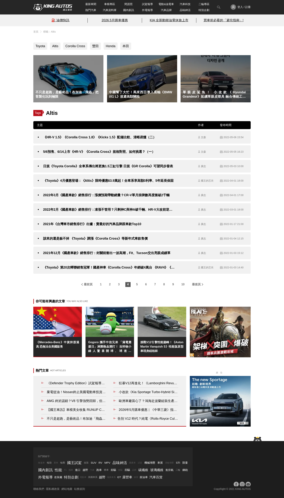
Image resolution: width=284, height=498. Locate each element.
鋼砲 (185, 469)
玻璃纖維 (156, 470)
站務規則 (79, 488)
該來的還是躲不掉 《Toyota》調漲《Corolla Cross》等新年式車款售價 (95, 238)
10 (183, 284)
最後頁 (196, 284)
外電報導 (147, 10)
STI (178, 462)
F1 (65, 470)
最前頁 (88, 284)
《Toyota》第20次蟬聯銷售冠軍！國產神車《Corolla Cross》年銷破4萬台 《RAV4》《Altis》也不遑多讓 (109, 267)
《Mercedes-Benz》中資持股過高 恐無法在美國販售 (57, 344)
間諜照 (128, 4)
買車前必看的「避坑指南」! (224, 20)
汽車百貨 (155, 477)
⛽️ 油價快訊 (60, 20)
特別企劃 (204, 10)
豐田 (95, 46)
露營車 (127, 477)
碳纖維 (143, 470)
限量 (185, 462)
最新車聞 (90, 4)
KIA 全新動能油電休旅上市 (169, 20)
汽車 (92, 470)
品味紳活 (185, 10)
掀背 (136, 477)
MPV (107, 462)
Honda (110, 46)
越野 (85, 469)
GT (119, 477)
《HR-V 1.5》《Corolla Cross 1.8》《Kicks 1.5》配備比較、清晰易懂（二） (99, 137)
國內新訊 (128, 10)
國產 (71, 470)
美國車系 (92, 477)
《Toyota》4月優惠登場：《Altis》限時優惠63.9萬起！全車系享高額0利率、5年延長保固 (108, 180)
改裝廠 (58, 477)
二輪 (178, 470)
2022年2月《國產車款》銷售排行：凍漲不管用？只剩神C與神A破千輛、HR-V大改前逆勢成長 (109, 209)
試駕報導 (147, 4)
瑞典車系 (111, 477)
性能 (58, 470)
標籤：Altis (49, 31)
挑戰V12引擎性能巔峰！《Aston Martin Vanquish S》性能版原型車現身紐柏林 (161, 346)
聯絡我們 (38, 488)
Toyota (40, 46)
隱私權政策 (53, 488)
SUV (93, 462)
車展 (160, 462)
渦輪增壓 (169, 462)
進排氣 (169, 469)
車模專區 (109, 4)
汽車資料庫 (109, 10)
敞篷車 (41, 462)
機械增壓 (149, 462)
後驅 (120, 470)
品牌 (134, 470)
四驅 (127, 469)
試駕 (140, 462)
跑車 (99, 469)
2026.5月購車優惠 (115, 20)
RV (100, 462)
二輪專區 (204, 4)
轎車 (106, 470)
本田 (125, 46)
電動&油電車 (166, 4)
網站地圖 (66, 488)
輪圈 (62, 462)
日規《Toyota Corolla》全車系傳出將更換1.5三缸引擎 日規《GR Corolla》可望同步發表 (108, 166)
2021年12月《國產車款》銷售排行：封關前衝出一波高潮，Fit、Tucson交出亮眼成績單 (106, 253)
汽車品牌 (166, 10)
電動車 (83, 477)
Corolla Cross (75, 46)
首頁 (35, 31)
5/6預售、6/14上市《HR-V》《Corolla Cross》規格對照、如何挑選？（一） (99, 152)
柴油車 (144, 477)
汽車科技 (185, 4)
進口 (77, 469)
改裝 (86, 462)
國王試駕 (74, 463)
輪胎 (49, 462)
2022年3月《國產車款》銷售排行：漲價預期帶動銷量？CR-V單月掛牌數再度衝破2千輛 (106, 195)
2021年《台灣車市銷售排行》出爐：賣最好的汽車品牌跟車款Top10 (92, 224)
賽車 (56, 462)
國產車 (132, 462)
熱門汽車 (90, 10)
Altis (55, 46)
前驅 (113, 469)
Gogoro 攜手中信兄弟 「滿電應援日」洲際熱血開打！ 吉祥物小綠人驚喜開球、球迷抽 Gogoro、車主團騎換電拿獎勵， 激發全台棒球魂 (109, 347)
